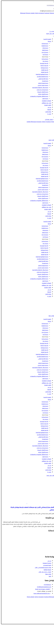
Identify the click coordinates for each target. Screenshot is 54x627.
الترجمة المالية (49, 541)
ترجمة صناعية (44, 43)
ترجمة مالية (44, 48)
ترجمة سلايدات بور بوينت (41, 90)
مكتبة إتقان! (47, 112)
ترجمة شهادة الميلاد (42, 83)
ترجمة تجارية (44, 57)
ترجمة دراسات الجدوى (42, 85)
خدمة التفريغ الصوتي (42, 79)
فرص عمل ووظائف (45, 103)
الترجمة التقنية (43, 70)
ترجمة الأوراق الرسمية (41, 92)
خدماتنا (48, 41)
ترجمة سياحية (44, 59)
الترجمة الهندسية (43, 63)
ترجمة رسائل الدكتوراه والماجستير (39, 87)
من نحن (48, 107)
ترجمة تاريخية (44, 52)
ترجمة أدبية (44, 54)
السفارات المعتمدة (45, 101)
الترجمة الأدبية (49, 544)
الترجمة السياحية (49, 537)
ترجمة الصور (44, 98)
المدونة (48, 109)
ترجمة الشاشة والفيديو (41, 76)
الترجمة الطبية (49, 539)
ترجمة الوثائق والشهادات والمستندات (38, 96)
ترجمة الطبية (44, 50)
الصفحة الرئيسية (46, 39)
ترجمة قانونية (44, 46)
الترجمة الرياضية (43, 65)
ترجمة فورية (44, 81)
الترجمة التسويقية (49, 548)
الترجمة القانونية (49, 535)
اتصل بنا (48, 114)
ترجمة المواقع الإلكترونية (41, 74)
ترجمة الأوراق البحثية (42, 94)
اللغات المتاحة (46, 105)
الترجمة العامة (43, 72)
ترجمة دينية (44, 61)
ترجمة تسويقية (43, 68)
